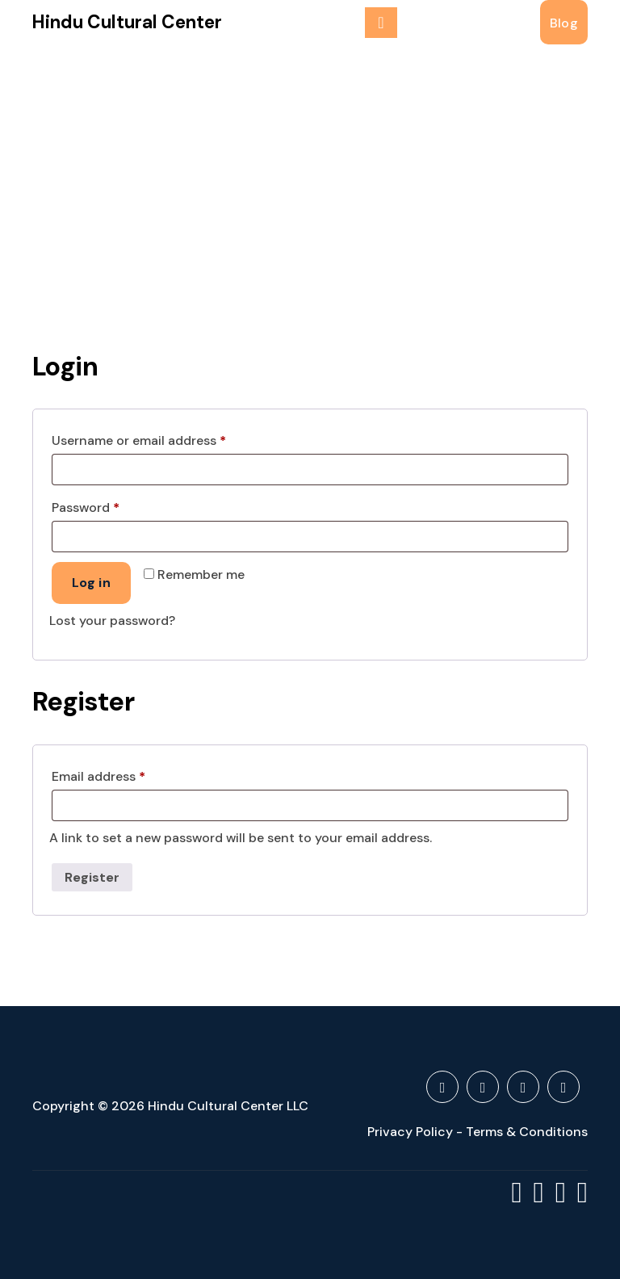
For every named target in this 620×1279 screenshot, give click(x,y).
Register (92, 877)
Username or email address (166, 438)
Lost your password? (112, 620)
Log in (91, 582)
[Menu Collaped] (381, 22)
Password (113, 505)
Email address (125, 774)
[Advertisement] (310, 165)
